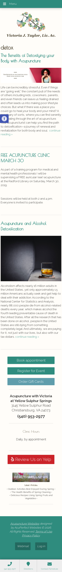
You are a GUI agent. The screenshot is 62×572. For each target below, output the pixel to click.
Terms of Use (43, 531)
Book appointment (31, 360)
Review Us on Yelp (31, 459)
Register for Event (31, 371)
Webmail (23, 546)
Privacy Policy (31, 535)
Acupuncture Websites (24, 523)
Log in (41, 546)
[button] (4, 118)
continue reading (27, 336)
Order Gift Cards (31, 382)
